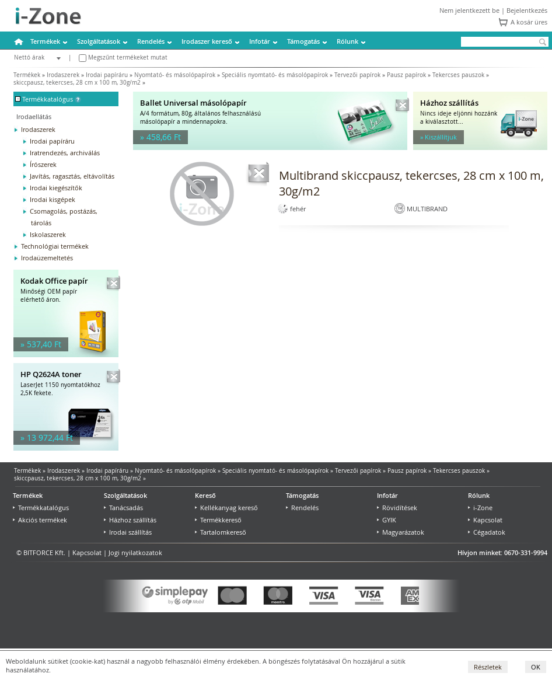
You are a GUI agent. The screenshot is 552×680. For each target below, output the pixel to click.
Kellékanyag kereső (226, 507)
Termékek (45, 41)
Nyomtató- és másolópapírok (174, 75)
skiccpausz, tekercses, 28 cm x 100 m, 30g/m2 (77, 82)
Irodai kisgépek (52, 199)
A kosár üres (529, 22)
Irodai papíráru (107, 75)
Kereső (205, 495)
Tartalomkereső (220, 532)
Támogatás (303, 41)
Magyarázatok (400, 532)
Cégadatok (486, 532)
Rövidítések (397, 507)
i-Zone (480, 507)
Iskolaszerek (48, 234)
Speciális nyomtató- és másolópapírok (275, 75)
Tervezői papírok (357, 75)
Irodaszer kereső (206, 41)
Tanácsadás (123, 507)
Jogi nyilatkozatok (135, 552)
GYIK (386, 519)
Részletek (488, 666)
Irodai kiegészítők (56, 187)
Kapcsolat (485, 519)
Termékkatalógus (41, 507)
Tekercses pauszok (458, 75)
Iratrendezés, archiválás (65, 152)
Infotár (259, 41)
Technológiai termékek (55, 246)
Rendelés (151, 41)
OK (535, 666)
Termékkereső (218, 519)
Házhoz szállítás (130, 519)
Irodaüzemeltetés (47, 257)
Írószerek (43, 164)
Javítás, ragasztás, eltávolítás (72, 176)
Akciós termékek (40, 519)
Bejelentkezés (526, 10)
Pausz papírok (406, 75)
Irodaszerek (63, 75)
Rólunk (347, 41)
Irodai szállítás (128, 532)
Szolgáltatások (98, 41)
